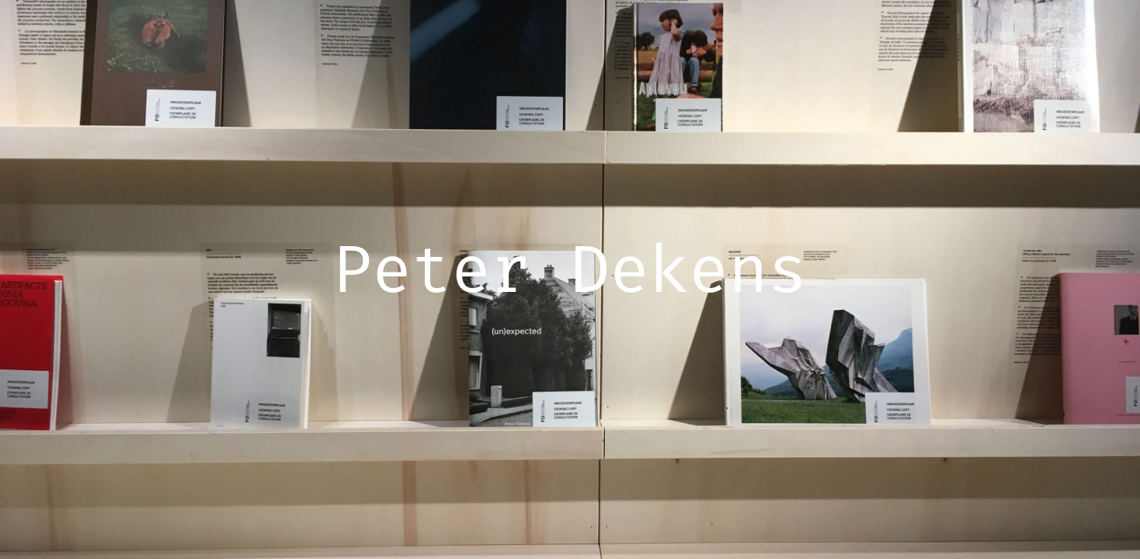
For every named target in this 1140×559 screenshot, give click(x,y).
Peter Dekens (570, 274)
